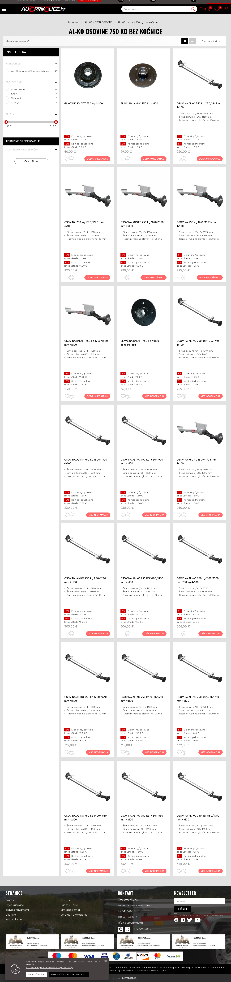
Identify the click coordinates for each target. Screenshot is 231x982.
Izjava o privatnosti (17, 909)
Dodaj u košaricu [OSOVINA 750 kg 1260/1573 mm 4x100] (209, 277)
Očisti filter (31, 161)
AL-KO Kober (34, 89)
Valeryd (34, 102)
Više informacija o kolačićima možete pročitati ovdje (49, 967)
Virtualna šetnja (70, 909)
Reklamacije (67, 900)
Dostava (11, 914)
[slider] (6, 122)
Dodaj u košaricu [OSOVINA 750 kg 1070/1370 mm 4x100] (97, 277)
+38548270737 (126, 911)
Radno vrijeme (69, 905)
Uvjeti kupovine (15, 905)
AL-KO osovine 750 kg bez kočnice (34, 70)
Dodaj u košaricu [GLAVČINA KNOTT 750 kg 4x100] (97, 158)
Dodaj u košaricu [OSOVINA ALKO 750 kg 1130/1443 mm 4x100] (209, 158)
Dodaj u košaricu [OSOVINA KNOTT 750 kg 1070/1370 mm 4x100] (153, 277)
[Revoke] (69, 974)
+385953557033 (141, 929)
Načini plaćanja (15, 919)
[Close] (36, 974)
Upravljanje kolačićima (73, 914)
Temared (34, 98)
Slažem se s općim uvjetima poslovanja (201, 915)
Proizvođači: (14, 82)
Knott (34, 93)
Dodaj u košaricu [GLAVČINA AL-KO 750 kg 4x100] (153, 158)
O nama (10, 900)
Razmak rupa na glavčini (22, 149)
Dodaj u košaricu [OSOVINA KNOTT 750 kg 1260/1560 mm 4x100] (97, 396)
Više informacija (154, 396)
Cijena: (10, 114)
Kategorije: (13, 63)
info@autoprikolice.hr (131, 922)
